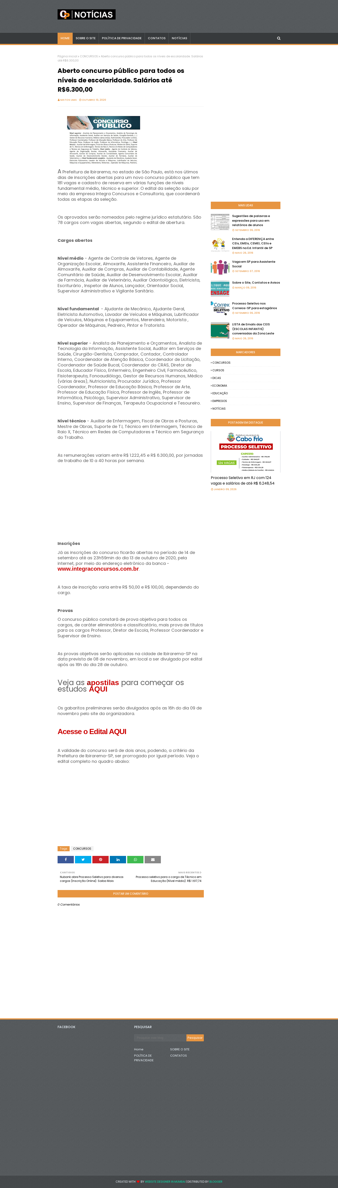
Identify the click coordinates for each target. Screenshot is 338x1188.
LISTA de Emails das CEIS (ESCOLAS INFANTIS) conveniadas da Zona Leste (253, 329)
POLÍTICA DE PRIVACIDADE (144, 1057)
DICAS (216, 378)
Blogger (215, 1182)
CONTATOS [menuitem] (157, 38)
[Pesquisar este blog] (160, 1037)
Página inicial (67, 56)
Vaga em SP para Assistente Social (253, 264)
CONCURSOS (89, 56)
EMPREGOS (219, 401)
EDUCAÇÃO (220, 393)
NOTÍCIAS (219, 409)
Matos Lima (68, 100)
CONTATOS (178, 1055)
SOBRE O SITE (180, 1049)
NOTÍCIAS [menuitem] (179, 38)
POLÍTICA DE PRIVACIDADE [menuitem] (122, 38)
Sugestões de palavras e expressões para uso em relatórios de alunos (251, 220)
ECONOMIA (219, 386)
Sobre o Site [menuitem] (86, 38)
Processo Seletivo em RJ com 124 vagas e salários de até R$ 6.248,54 (243, 480)
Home (138, 1049)
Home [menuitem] (65, 38)
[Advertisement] (131, 496)
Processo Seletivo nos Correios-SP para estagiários (254, 305)
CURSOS (218, 370)
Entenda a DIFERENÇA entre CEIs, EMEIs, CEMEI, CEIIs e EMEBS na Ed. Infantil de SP (253, 243)
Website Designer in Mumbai (165, 1182)
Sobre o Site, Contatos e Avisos (256, 282)
